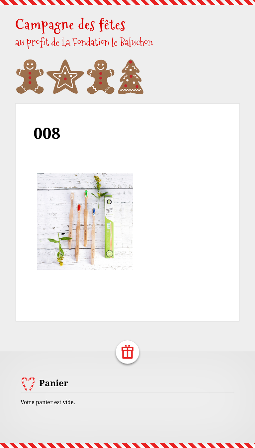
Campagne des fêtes (70, 24)
